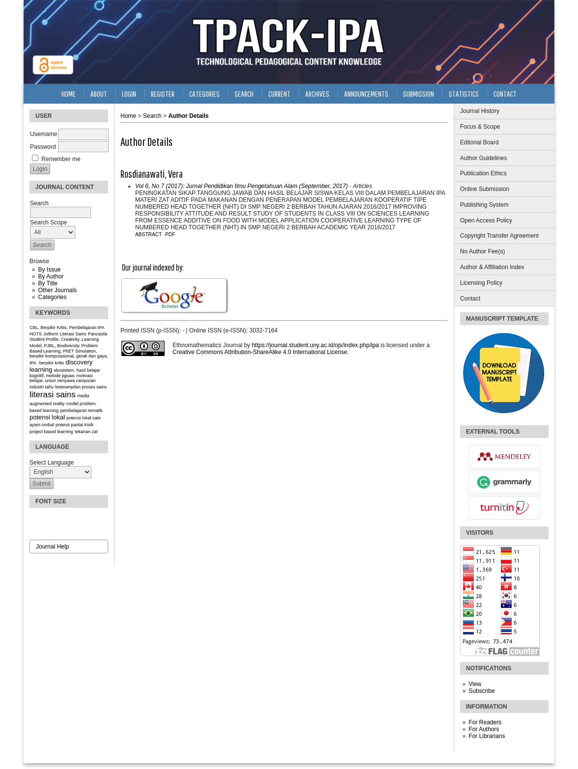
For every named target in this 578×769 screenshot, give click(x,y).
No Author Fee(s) (482, 251)
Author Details (188, 115)
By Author (50, 276)
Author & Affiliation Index (492, 267)
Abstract (148, 234)
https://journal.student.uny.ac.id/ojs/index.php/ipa (315, 345)
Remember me (60, 159)
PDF (170, 234)
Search (244, 93)
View (474, 684)
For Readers (484, 722)
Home (68, 93)
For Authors (483, 729)
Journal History (479, 111)
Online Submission (484, 189)
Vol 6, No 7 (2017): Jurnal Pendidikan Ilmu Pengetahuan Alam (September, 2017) (241, 186)
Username (43, 134)
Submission (418, 93)
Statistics (464, 93)
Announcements (366, 93)
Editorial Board (479, 142)
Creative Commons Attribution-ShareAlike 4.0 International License (260, 352)
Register (162, 93)
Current (279, 93)
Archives (317, 93)
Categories (52, 297)
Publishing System (484, 204)
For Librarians (486, 736)
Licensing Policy (481, 282)
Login (129, 93)
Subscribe (481, 690)
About (98, 93)
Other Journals (57, 290)
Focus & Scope (480, 126)
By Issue (49, 269)
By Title (47, 283)
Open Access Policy (486, 220)
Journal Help (52, 546)
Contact (470, 298)
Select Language (51, 462)
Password (43, 146)
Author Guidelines (483, 158)
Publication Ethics (483, 173)
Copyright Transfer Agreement (499, 235)
